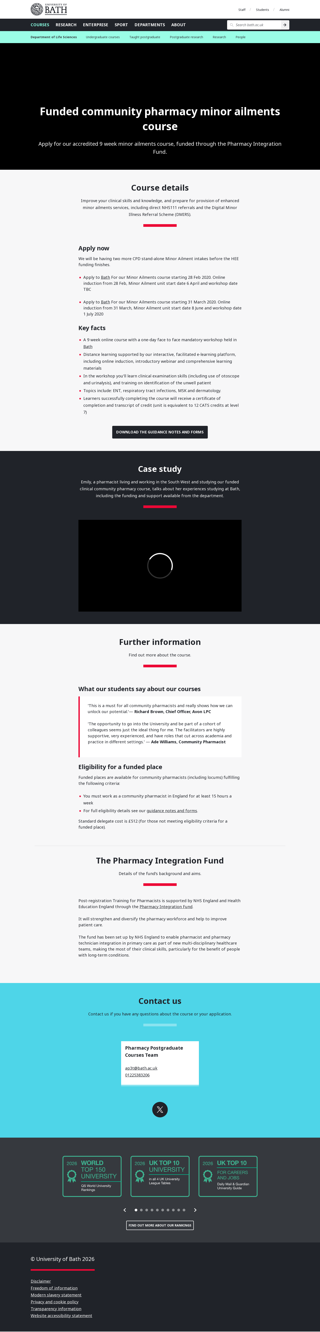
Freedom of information (54, 1288)
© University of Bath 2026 (63, 1259)
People (241, 37)
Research (66, 24)
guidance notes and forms (172, 811)
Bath (105, 277)
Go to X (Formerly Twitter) (160, 1110)
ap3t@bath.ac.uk (141, 1068)
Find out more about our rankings (160, 1226)
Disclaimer (41, 1281)
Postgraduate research (186, 37)
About (178, 24)
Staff (242, 10)
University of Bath (51, 9)
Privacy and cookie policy (54, 1302)
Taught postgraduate (144, 37)
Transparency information (56, 1309)
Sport (121, 24)
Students (262, 10)
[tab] (136, 1210)
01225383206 (137, 1075)
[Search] (285, 25)
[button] (124, 1210)
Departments (149, 24)
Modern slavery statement (56, 1295)
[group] (92, 1176)
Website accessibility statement (61, 1316)
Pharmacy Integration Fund (166, 907)
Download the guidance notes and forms (160, 432)
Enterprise (95, 24)
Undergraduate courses (103, 37)
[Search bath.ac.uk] (254, 25)
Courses (40, 24)
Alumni (284, 10)
